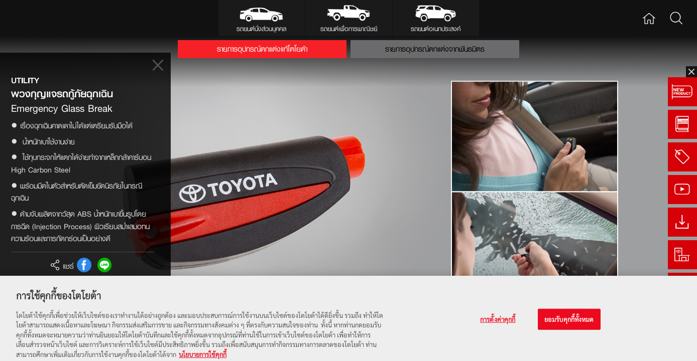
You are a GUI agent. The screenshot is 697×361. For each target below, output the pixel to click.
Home (648, 18)
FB (84, 265)
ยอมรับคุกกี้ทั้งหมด (569, 323)
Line (104, 265)
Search (675, 18)
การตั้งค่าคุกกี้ (497, 323)
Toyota (38, 18)
